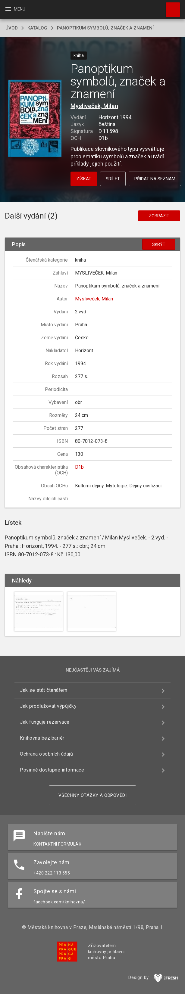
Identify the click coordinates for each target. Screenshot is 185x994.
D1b (79, 467)
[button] (34, 119)
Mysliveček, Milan (94, 106)
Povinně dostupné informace (52, 770)
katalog (37, 28)
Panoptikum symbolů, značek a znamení (105, 28)
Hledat (170, 6)
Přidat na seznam (154, 179)
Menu (15, 9)
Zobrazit (159, 215)
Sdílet (113, 179)
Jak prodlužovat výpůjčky (48, 706)
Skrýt (158, 244)
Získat (83, 179)
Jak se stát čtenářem (43, 690)
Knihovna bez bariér (42, 738)
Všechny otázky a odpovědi (92, 795)
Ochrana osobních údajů (46, 754)
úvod (11, 28)
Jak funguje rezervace (45, 722)
